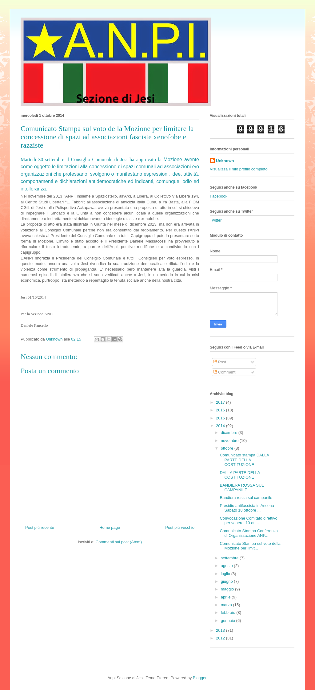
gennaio (228, 620)
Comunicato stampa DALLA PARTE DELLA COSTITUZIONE (244, 460)
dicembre (229, 432)
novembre (230, 440)
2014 (221, 425)
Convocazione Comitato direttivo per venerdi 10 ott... (248, 520)
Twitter (215, 220)
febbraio (229, 612)
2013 (221, 630)
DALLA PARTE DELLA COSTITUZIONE (240, 475)
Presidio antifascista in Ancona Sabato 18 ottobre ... (247, 508)
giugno (227, 581)
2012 (221, 638)
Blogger (199, 678)
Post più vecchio (179, 527)
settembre (230, 558)
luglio (226, 573)
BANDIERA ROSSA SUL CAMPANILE (242, 487)
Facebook (218, 196)
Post (219, 362)
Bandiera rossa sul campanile (246, 497)
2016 (221, 410)
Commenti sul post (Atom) (119, 542)
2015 (221, 418)
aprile (226, 597)
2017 (221, 402)
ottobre (227, 448)
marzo (227, 604)
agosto (227, 565)
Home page (109, 527)
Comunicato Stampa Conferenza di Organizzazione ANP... (249, 533)
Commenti (225, 372)
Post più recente (39, 527)
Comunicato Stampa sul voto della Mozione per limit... (250, 546)
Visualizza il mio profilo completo (239, 169)
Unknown (225, 160)
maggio (228, 589)
